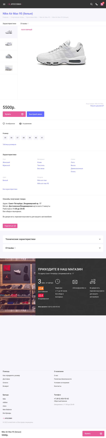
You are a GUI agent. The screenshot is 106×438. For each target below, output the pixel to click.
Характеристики (9, 24)
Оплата (5, 383)
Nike (4, 399)
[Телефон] (96, 4)
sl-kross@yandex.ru (79, 288)
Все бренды (7, 413)
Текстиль (40, 165)
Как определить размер (11, 375)
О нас (56, 375)
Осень (73, 172)
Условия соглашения (61, 383)
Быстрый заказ (35, 114)
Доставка (6, 379)
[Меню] (4, 4)
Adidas (5, 402)
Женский (6, 162)
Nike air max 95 (43, 183)
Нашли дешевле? (97, 106)
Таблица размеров (9, 144)
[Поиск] (91, 4)
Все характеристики (10, 189)
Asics (4, 406)
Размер (5, 133)
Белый (5, 180)
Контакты (57, 386)
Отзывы (24, 24)
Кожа (39, 162)
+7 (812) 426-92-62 (61, 399)
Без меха (40, 169)
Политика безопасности (63, 379)
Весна (73, 165)
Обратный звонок (60, 401)
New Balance (7, 409)
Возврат (6, 386)
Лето (73, 162)
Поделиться (10, 226)
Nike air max (42, 180)
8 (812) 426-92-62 (54, 307)
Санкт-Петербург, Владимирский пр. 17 (56, 273)
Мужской (6, 165)
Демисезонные (77, 169)
